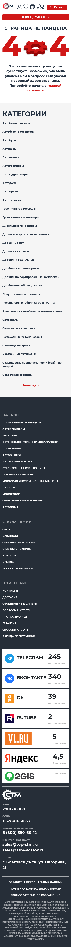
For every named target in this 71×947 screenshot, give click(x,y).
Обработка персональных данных (35, 881)
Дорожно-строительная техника (25, 234)
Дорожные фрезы (15, 251)
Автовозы (9, 149)
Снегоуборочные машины (22, 500)
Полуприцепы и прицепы (21, 294)
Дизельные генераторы (19, 225)
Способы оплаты (15, 629)
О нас (6, 529)
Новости (9, 555)
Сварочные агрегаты (17, 375)
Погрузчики (11, 448)
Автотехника (11, 200)
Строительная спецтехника (23, 467)
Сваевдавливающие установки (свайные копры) (32, 364)
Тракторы (9, 435)
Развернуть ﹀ (32, 385)
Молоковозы (12, 493)
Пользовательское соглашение (35, 894)
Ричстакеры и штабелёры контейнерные (32, 311)
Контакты (10, 590)
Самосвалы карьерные (18, 328)
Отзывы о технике (16, 548)
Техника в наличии (17, 568)
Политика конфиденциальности (35, 888)
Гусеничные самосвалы (19, 208)
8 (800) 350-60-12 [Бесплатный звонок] (35, 17)
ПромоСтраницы (15, 616)
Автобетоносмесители (18, 131)
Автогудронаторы (15, 174)
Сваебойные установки (19, 354)
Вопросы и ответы (16, 610)
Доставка (9, 597)
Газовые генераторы (18, 474)
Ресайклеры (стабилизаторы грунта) (28, 302)
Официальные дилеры (19, 603)
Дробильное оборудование (22, 285)
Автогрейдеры (13, 166)
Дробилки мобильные (18, 260)
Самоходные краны (16, 345)
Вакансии (10, 535)
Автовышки (11, 157)
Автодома (9, 183)
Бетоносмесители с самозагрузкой (30, 441)
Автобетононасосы (16, 123)
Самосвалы (10, 320)
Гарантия (9, 623)
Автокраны (10, 191)
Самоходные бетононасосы (22, 337)
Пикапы (8, 487)
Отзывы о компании (18, 542)
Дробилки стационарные (20, 268)
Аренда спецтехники (18, 636)
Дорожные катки (14, 243)
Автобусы (9, 140)
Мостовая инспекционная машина (30, 480)
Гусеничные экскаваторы (20, 217)
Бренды (8, 561)
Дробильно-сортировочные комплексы (31, 277)
